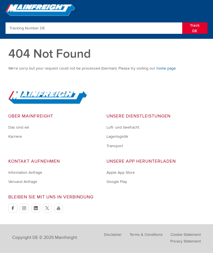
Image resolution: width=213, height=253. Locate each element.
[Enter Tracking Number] (94, 28)
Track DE (194, 28)
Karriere (15, 136)
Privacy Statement (185, 241)
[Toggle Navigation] (202, 9)
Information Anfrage (25, 172)
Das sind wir (18, 127)
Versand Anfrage (22, 181)
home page (166, 68)
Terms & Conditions (146, 234)
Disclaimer (113, 234)
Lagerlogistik (117, 136)
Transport (114, 146)
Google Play (116, 181)
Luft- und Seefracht (122, 127)
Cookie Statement (186, 234)
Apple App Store (120, 172)
